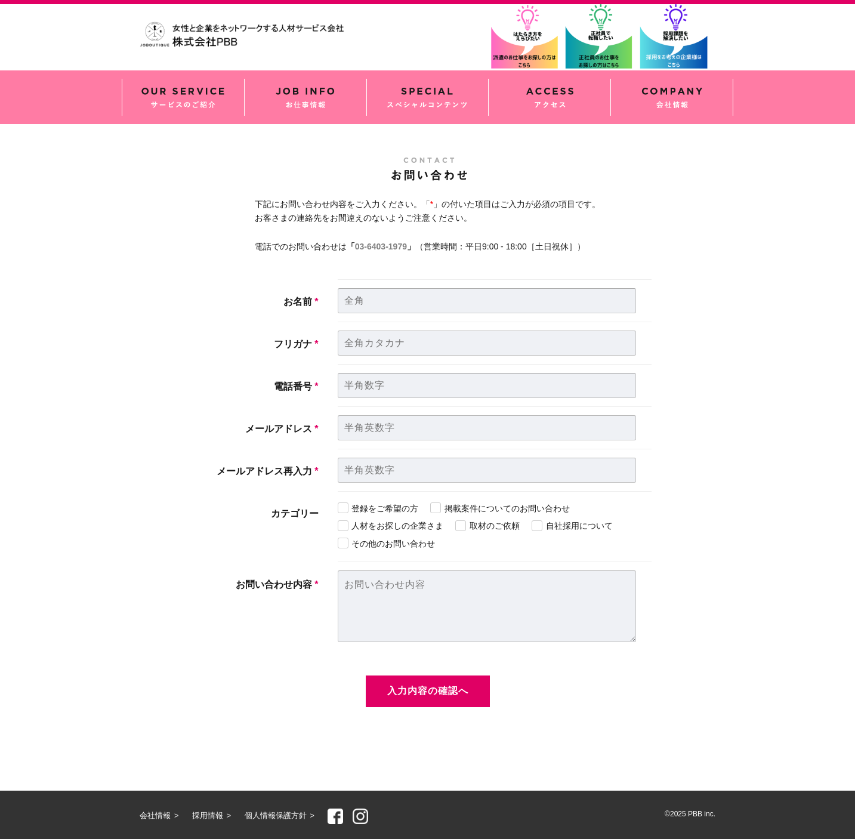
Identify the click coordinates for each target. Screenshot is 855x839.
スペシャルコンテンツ (428, 97)
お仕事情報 (305, 97)
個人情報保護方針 (276, 816)
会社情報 (672, 97)
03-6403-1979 (381, 246)
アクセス (549, 97)
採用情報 (207, 816)
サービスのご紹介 (183, 97)
